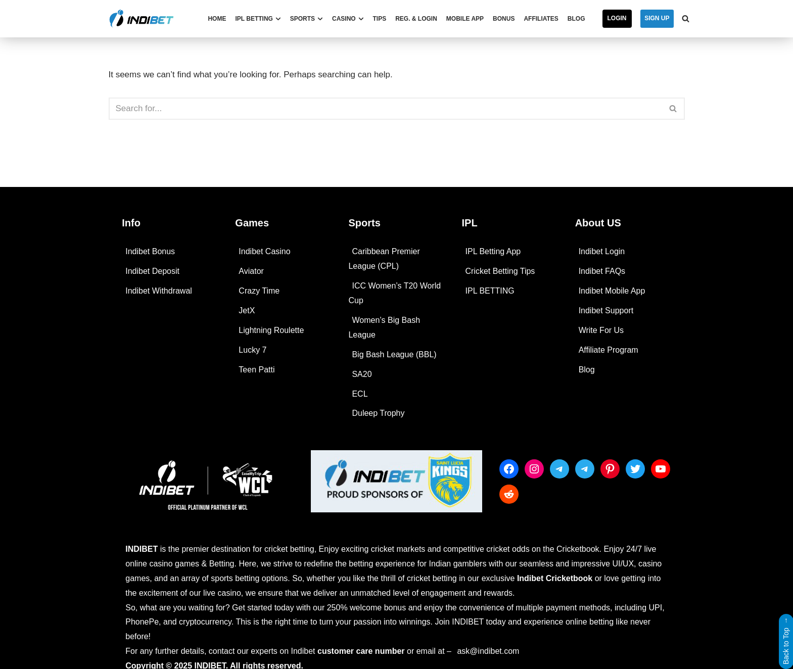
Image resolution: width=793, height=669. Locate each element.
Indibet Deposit (152, 271)
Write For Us (601, 330)
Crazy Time (259, 290)
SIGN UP (656, 18)
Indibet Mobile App (612, 290)
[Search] (685, 18)
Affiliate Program (608, 350)
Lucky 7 (252, 350)
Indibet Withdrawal (158, 290)
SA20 (361, 374)
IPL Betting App (493, 251)
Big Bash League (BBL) (394, 354)
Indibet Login (602, 251)
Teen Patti (256, 369)
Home (217, 18)
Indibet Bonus (150, 251)
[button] (278, 19)
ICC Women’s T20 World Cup (394, 293)
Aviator (251, 271)
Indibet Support (606, 310)
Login (617, 18)
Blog (576, 18)
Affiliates (541, 18)
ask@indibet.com (488, 651)
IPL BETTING (490, 290)
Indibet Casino (264, 251)
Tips (380, 18)
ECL (359, 394)
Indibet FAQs (602, 271)
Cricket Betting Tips (500, 271)
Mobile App (465, 18)
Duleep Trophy (378, 413)
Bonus (504, 18)
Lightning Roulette (271, 330)
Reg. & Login (416, 18)
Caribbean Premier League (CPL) (383, 258)
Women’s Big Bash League (384, 327)
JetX (247, 310)
